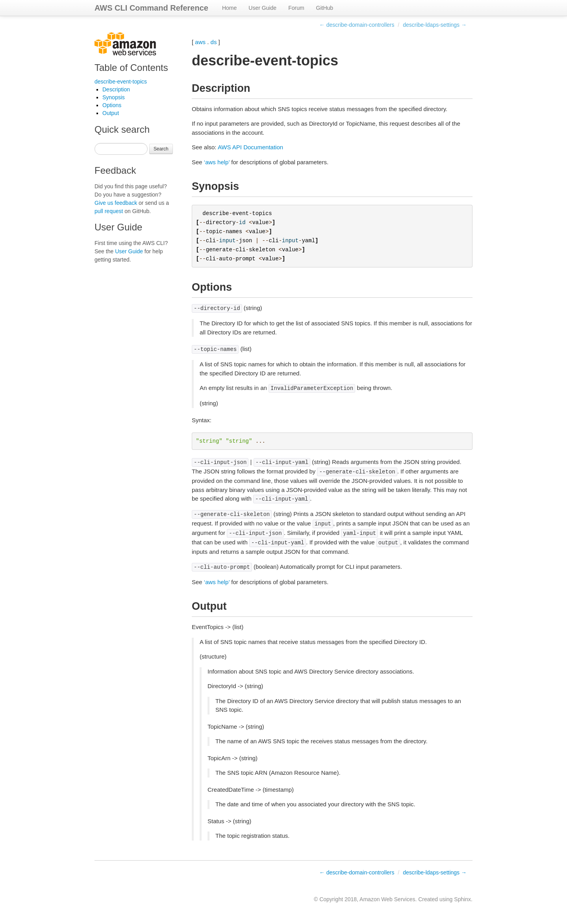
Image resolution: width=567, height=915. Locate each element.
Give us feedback (115, 203)
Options (111, 105)
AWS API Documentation (250, 147)
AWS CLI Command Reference (151, 8)
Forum (296, 8)
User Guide (262, 8)
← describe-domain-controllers (357, 25)
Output (110, 113)
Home (229, 8)
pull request (108, 211)
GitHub (325, 8)
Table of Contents (131, 67)
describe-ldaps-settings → (435, 25)
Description (116, 89)
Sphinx (462, 899)
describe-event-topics (120, 81)
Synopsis (113, 97)
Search (161, 149)
